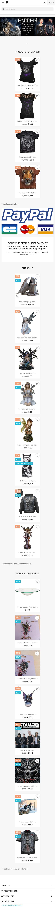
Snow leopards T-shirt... (27, 157)
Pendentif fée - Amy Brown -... (27, 679)
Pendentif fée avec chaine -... (27, 643)
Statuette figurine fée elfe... (27, 445)
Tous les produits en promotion (17, 564)
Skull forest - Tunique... (27, 481)
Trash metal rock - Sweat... (27, 517)
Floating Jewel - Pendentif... (27, 714)
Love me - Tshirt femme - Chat (27, 85)
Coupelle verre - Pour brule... (27, 607)
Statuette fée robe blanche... (27, 338)
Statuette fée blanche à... (28, 409)
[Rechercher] (27, 9)
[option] (27, 30)
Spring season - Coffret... (27, 822)
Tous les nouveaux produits (15, 869)
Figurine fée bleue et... (27, 373)
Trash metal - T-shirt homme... (27, 858)
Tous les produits (10, 204)
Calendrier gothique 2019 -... (28, 786)
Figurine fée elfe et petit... (27, 553)
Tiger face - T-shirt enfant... (27, 193)
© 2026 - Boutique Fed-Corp (12, 905)
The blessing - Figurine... (27, 302)
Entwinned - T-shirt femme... (27, 121)
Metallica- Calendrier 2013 (27, 750)
